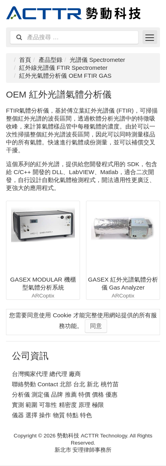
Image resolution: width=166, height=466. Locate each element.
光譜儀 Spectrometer (97, 59)
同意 (96, 325)
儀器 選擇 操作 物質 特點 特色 (52, 415)
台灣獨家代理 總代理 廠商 (46, 373)
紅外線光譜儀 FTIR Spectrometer (63, 67)
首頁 (25, 59)
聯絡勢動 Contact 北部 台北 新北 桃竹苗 (65, 384)
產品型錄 (50, 59)
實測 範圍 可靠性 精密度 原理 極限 (58, 404)
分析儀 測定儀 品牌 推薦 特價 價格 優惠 (64, 394)
